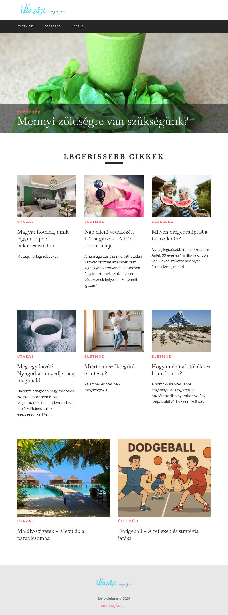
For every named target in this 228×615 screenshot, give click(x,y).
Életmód (94, 222)
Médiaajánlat (114, 606)
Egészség (29, 112)
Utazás (25, 222)
